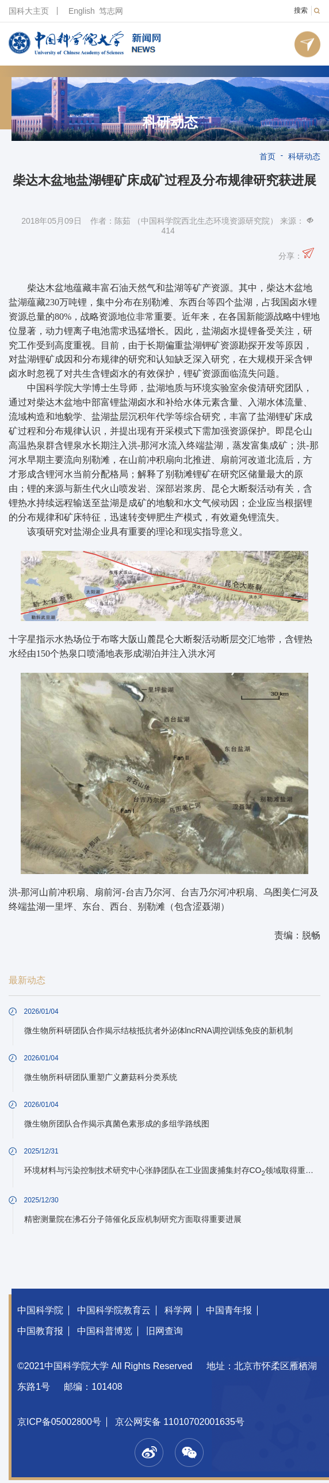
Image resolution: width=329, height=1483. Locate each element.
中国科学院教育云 (114, 1310)
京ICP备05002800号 (59, 1422)
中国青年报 (229, 1310)
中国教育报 (40, 1331)
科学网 (178, 1310)
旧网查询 (164, 1331)
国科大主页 (29, 11)
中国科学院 (40, 1310)
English (81, 11)
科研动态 (170, 122)
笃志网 (111, 11)
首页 (267, 156)
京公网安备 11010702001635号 (179, 1422)
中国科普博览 (104, 1331)
